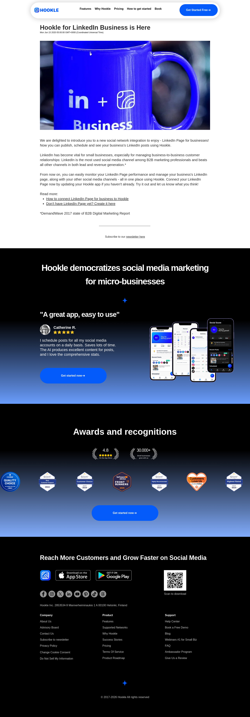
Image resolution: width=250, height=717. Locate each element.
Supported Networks (115, 627)
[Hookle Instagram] (51, 594)
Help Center (172, 621)
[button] (54, 639)
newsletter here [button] (135, 236)
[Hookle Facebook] (43, 594)
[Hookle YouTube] (77, 594)
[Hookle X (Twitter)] (60, 594)
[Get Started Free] (199, 10)
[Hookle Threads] (102, 594)
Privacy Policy (48, 645)
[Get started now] (73, 375)
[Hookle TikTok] (94, 594)
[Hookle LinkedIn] (68, 594)
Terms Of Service (113, 651)
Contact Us (47, 633)
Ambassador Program (178, 651)
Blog (167, 633)
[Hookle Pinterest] (85, 594)
